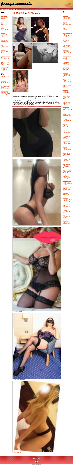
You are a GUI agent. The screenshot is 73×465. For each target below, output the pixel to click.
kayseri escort (3, 17)
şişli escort (3, 18)
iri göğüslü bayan (15, 106)
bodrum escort (3, 19)
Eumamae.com (3, 13)
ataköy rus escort (24, 106)
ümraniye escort (4, 16)
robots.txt (36, 461)
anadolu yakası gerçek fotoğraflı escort (32, 106)
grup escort (19, 106)
